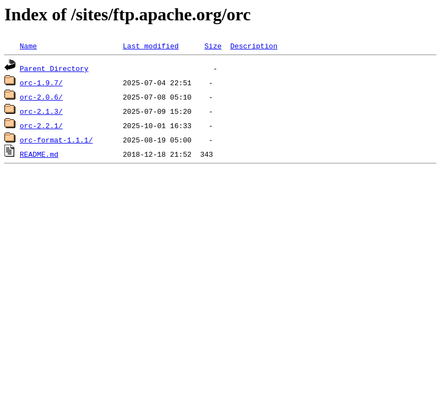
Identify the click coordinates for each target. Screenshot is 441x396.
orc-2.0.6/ (41, 97)
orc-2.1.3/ (41, 111)
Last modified (150, 46)
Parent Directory (54, 68)
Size (212, 46)
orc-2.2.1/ (41, 125)
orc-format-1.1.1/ (56, 140)
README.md (39, 154)
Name (28, 46)
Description (253, 46)
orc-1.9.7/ (41, 82)
